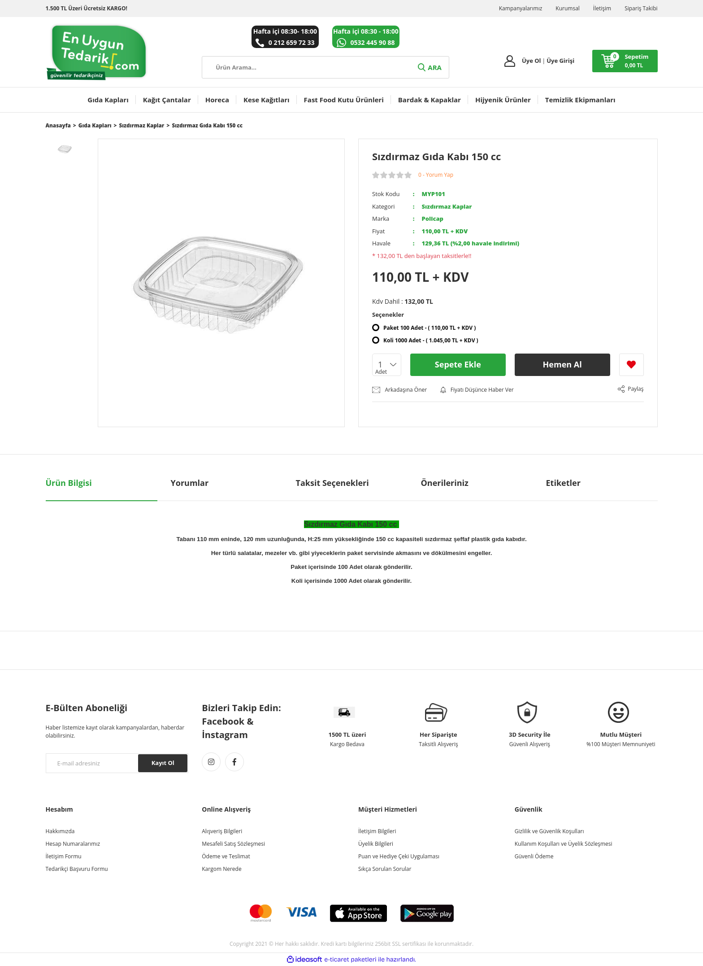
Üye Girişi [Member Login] (560, 61)
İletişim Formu (64, 856)
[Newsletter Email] (117, 763)
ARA (429, 67)
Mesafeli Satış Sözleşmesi (233, 844)
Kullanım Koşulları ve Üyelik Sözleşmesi (563, 844)
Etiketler (563, 482)
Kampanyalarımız (520, 8)
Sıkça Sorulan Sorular (384, 869)
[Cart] (624, 61)
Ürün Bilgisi (69, 482)
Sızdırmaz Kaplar (447, 206)
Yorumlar (190, 482)
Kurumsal (567, 8)
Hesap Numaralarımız (73, 844)
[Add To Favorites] (631, 365)
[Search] (325, 67)
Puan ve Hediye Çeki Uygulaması (398, 856)
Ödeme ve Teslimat (226, 856)
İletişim (602, 8)
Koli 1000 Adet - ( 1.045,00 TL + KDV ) (430, 340)
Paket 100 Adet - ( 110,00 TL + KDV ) (429, 328)
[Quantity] (386, 365)
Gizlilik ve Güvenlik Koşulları (549, 831)
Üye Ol (531, 61)
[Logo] (97, 52)
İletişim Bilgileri (377, 831)
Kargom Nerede (221, 869)
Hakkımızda (60, 831)
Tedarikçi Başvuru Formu (77, 869)
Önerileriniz (445, 482)
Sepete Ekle (458, 364)
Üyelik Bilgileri (375, 844)
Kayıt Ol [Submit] (163, 763)
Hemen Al (562, 364)
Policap (432, 218)
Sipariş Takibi (641, 8)
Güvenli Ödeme (534, 856)
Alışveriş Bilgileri (222, 831)
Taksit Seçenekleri (332, 482)
